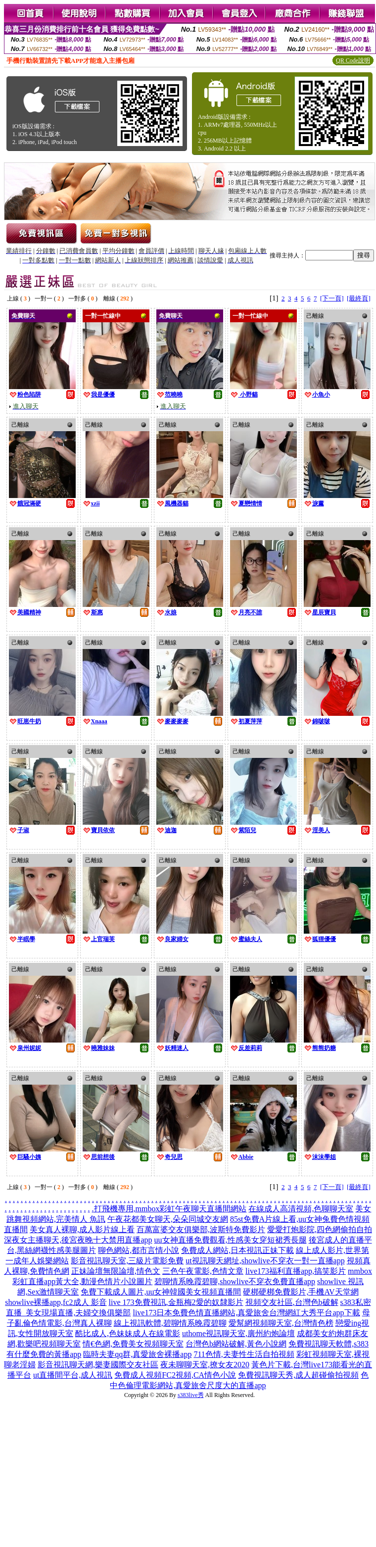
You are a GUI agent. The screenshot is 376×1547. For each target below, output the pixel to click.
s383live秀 (191, 1395)
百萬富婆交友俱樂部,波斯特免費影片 (201, 1229)
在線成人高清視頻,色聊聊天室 (300, 1208)
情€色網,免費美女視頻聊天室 (133, 1344)
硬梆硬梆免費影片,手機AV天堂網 (300, 1292)
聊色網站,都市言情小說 (138, 1250)
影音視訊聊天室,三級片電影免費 (127, 1260)
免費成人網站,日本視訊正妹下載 (237, 1250)
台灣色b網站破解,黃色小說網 (236, 1344)
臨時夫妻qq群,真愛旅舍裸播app (137, 1354)
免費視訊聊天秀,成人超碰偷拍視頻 (298, 1375)
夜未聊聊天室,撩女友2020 (204, 1364)
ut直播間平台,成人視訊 (72, 1375)
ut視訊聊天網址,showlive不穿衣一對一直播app (265, 1260)
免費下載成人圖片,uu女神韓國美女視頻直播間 (161, 1292)
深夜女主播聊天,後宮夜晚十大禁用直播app (78, 1240)
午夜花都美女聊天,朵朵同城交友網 (167, 1219)
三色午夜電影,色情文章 (202, 1271)
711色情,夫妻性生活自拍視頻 (243, 1354)
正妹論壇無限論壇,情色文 (115, 1271)
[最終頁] (359, 298)
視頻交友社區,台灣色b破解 (291, 1302)
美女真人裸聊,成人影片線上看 (82, 1229)
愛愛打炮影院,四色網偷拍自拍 (319, 1229)
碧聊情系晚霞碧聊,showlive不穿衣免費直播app (234, 1281)
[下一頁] (332, 298)
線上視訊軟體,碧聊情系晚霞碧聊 (170, 1323)
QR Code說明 (353, 60)
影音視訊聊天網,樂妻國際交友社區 (98, 1364)
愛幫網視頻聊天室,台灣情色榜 (281, 1323)
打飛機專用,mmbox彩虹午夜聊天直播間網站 (170, 1208)
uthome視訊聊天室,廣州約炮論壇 (238, 1333)
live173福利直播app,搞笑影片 (295, 1271)
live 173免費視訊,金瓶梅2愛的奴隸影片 (176, 1302)
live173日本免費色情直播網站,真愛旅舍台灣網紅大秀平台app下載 (246, 1312)
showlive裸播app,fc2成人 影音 (55, 1302)
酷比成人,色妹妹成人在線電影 (127, 1333)
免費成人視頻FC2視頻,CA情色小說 (175, 1375)
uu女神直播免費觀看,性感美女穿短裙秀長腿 (230, 1240)
